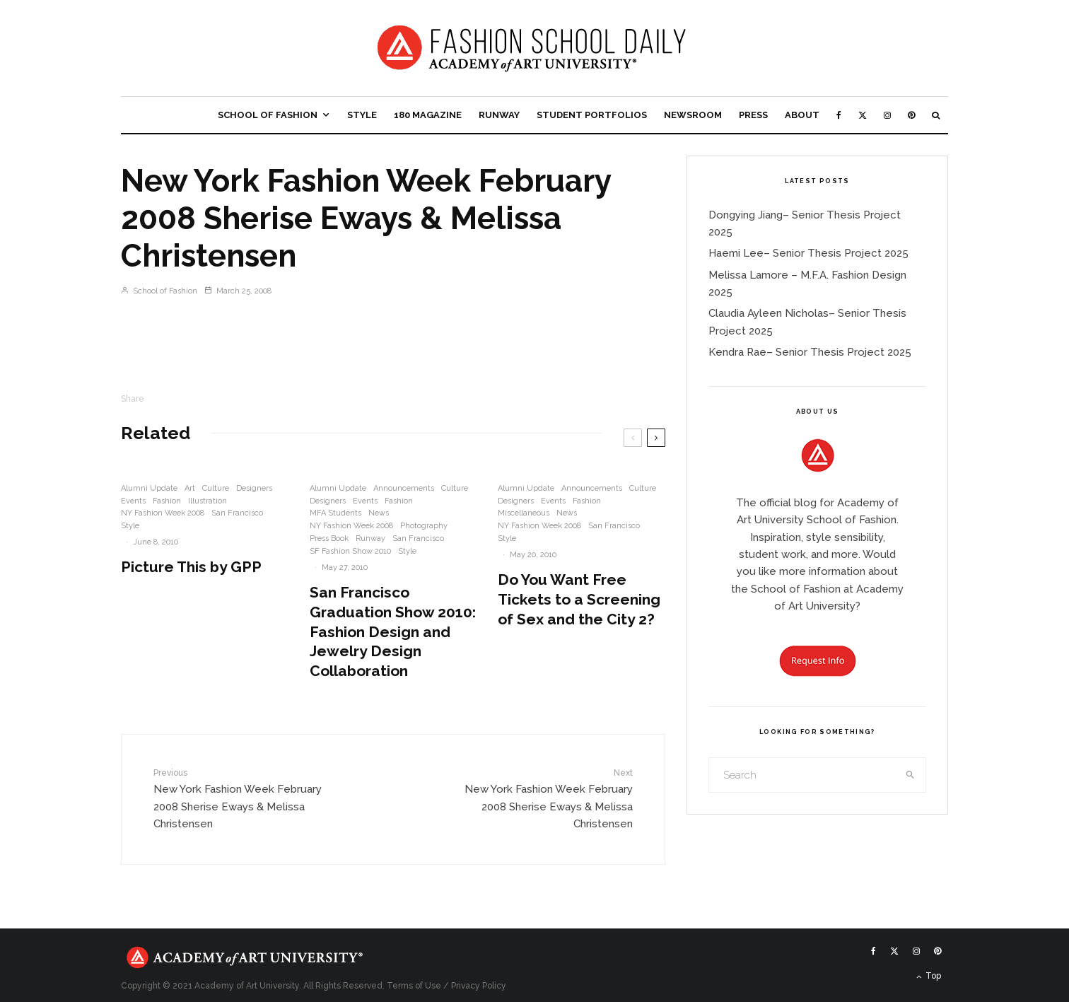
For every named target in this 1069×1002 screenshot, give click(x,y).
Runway (499, 115)
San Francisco (237, 513)
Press (753, 115)
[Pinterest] (911, 115)
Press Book (329, 538)
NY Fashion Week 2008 (162, 513)
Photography (424, 525)
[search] (910, 775)
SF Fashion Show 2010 (350, 551)
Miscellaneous (523, 513)
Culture (215, 488)
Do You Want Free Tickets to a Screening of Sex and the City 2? (579, 599)
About (802, 115)
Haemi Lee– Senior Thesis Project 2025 (808, 253)
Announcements (403, 488)
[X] (862, 115)
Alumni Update (149, 488)
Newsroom (693, 115)
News (378, 513)
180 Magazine (428, 115)
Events (133, 501)
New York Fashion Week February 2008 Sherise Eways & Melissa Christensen (239, 798)
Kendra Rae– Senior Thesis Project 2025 (809, 352)
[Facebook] (839, 115)
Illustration (207, 501)
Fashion (167, 501)
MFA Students (335, 513)
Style (362, 115)
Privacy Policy (478, 986)
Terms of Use (414, 986)
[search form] (802, 775)
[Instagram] (887, 115)
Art (190, 488)
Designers (254, 488)
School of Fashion (267, 115)
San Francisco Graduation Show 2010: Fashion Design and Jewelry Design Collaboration (393, 631)
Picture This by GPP (191, 567)
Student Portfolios (592, 115)
